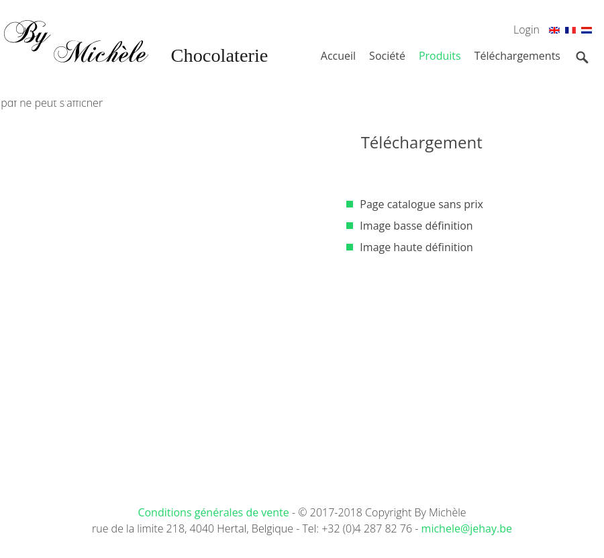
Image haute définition (416, 247)
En (554, 32)
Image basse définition (416, 225)
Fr (570, 32)
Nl (586, 32)
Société (387, 55)
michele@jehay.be (466, 528)
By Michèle (134, 60)
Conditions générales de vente (215, 512)
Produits (440, 55)
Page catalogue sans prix (421, 204)
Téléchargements (517, 55)
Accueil (338, 55)
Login (526, 30)
